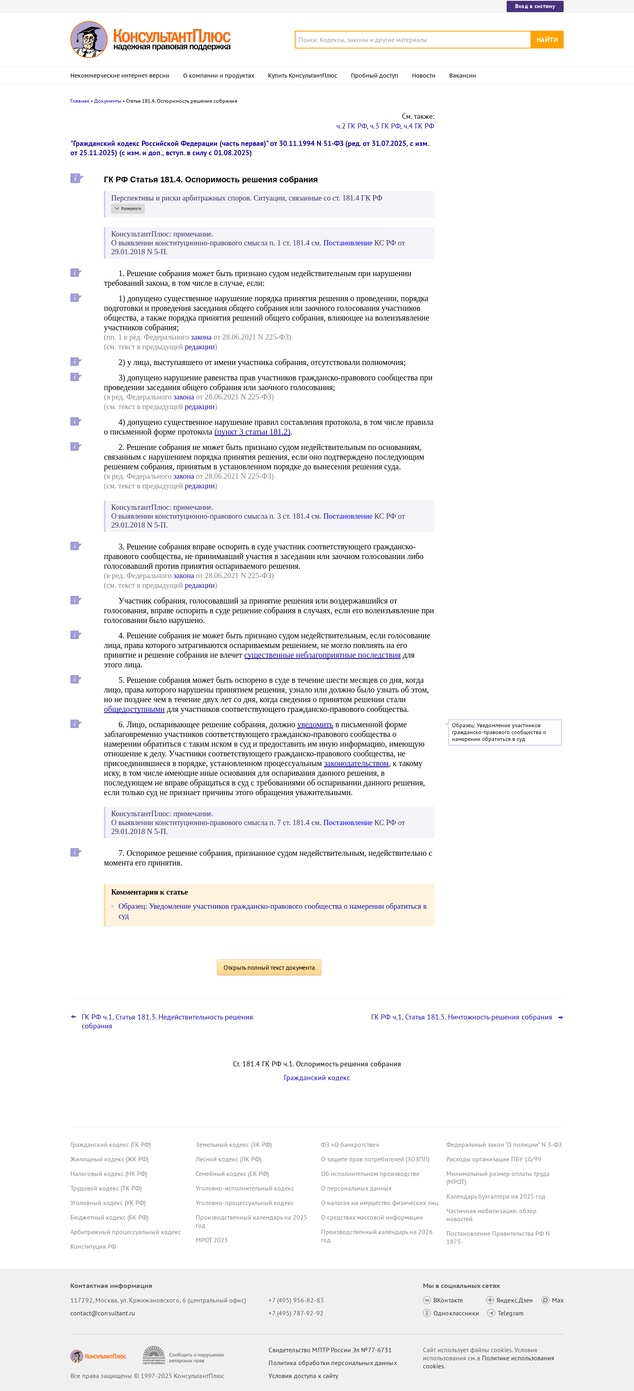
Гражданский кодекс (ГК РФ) (110, 1144)
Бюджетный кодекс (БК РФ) (109, 1217)
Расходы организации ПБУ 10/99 (493, 1159)
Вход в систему (535, 6)
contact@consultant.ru (102, 1313)
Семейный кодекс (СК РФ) (232, 1173)
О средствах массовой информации (372, 1217)
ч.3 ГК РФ (385, 126)
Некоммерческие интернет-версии (119, 75)
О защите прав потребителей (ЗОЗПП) (375, 1159)
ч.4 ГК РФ (419, 126)
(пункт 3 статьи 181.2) (252, 431)
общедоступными (134, 709)
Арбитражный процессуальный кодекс (125, 1232)
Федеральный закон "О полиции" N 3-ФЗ (504, 1144)
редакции (200, 346)
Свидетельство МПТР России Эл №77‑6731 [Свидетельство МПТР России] (330, 1350)
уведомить (315, 724)
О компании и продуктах (218, 75)
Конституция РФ (93, 1246)
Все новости (467, 256)
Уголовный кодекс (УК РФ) (108, 1203)
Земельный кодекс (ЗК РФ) (234, 1144)
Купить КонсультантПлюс (302, 75)
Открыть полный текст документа (269, 967)
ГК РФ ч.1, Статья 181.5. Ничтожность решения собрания (461, 1017)
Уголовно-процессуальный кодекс (245, 1203)
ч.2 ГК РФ (351, 126)
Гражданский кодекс (317, 1077)
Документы (107, 101)
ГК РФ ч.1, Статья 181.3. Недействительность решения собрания (167, 1021)
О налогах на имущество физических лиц (379, 1203)
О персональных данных (356, 1188)
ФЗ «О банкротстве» (350, 1144)
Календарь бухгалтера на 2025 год (495, 1196)
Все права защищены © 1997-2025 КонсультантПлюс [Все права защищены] (147, 1376)
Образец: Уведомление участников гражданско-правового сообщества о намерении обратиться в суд (499, 732)
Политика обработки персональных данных (332, 1363)
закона (201, 337)
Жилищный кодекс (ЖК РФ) (109, 1159)
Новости (423, 75)
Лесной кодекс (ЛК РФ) (228, 1159)
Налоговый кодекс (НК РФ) (108, 1173)
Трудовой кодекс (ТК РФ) (106, 1188)
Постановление (348, 243)
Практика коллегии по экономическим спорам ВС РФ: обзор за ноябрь (503, 198)
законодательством (356, 763)
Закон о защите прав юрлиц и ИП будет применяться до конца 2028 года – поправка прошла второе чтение (504, 159)
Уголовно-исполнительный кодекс (245, 1188)
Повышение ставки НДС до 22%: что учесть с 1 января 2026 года (499, 235)
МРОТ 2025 (212, 1240)
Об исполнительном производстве (370, 1173)
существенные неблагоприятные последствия (322, 654)
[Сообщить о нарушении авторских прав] (184, 1355)
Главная (79, 101)
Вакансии (462, 75)
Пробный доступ (374, 75)
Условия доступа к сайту (303, 1376)
